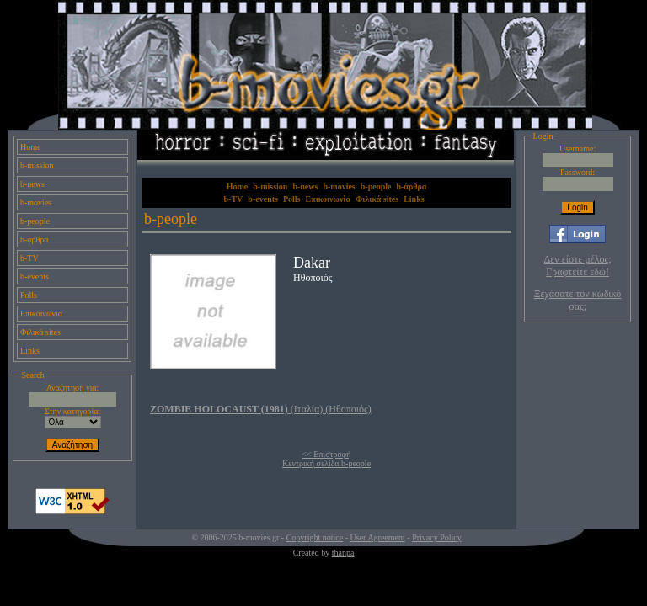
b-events (34, 276)
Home (30, 147)
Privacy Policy (437, 537)
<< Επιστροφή (326, 454)
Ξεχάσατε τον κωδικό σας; (577, 300)
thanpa (343, 552)
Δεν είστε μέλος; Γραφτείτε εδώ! (578, 265)
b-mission (36, 165)
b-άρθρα (34, 239)
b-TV (29, 258)
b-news (32, 184)
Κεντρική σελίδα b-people (326, 463)
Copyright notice (315, 537)
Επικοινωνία (41, 313)
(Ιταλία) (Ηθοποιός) (261, 409)
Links (30, 350)
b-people (35, 221)
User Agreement (377, 537)
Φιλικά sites (40, 332)
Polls (28, 295)
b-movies (35, 202)
